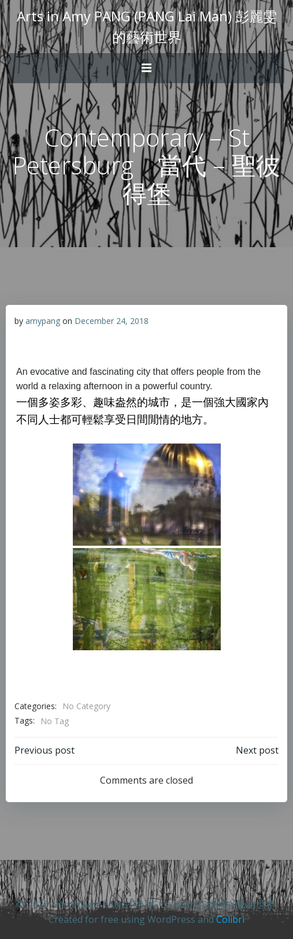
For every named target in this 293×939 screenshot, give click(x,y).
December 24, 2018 (112, 320)
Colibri (230, 919)
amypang (42, 320)
